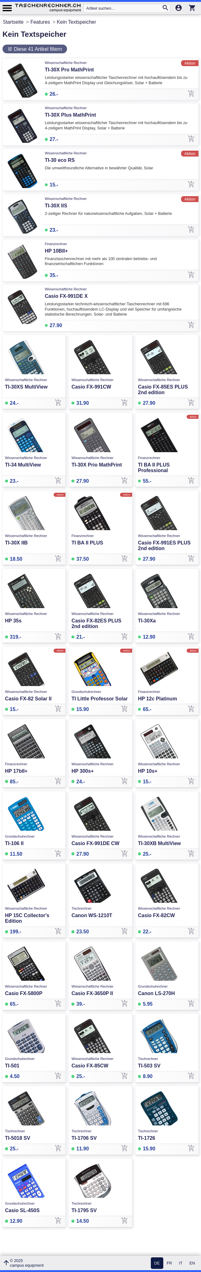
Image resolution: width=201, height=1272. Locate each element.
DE (157, 1263)
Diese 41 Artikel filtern (37, 49)
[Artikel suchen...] (123, 8)
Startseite (13, 22)
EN (192, 1263)
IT (180, 1263)
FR (169, 1263)
